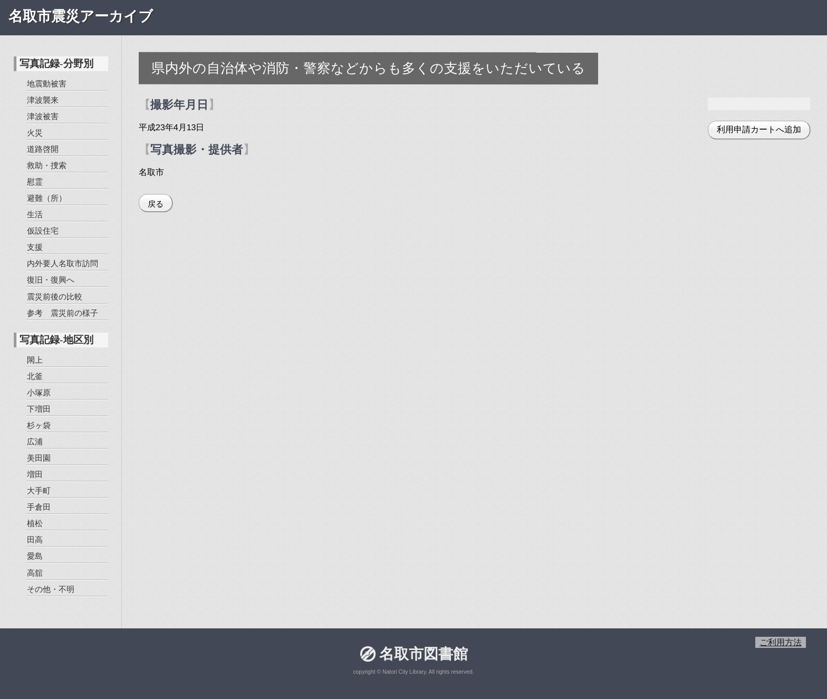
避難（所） (46, 197)
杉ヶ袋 (39, 425)
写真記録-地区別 (56, 339)
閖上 (35, 359)
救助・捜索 (46, 165)
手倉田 (39, 506)
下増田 (39, 408)
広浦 (35, 441)
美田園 (39, 457)
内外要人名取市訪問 (62, 263)
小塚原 (39, 392)
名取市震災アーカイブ (80, 16)
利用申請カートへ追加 (759, 129)
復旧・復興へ (50, 279)
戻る (156, 203)
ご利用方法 (780, 642)
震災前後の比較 (54, 296)
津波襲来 (43, 99)
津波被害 (43, 116)
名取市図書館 (423, 654)
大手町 (39, 490)
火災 (35, 132)
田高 (35, 539)
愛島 (34, 555)
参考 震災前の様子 (62, 312)
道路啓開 (43, 148)
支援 (35, 246)
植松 (35, 523)
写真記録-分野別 (56, 63)
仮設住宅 (43, 230)
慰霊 (35, 181)
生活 (35, 214)
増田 (35, 474)
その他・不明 (50, 588)
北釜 (35, 375)
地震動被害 (46, 83)
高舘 (34, 572)
